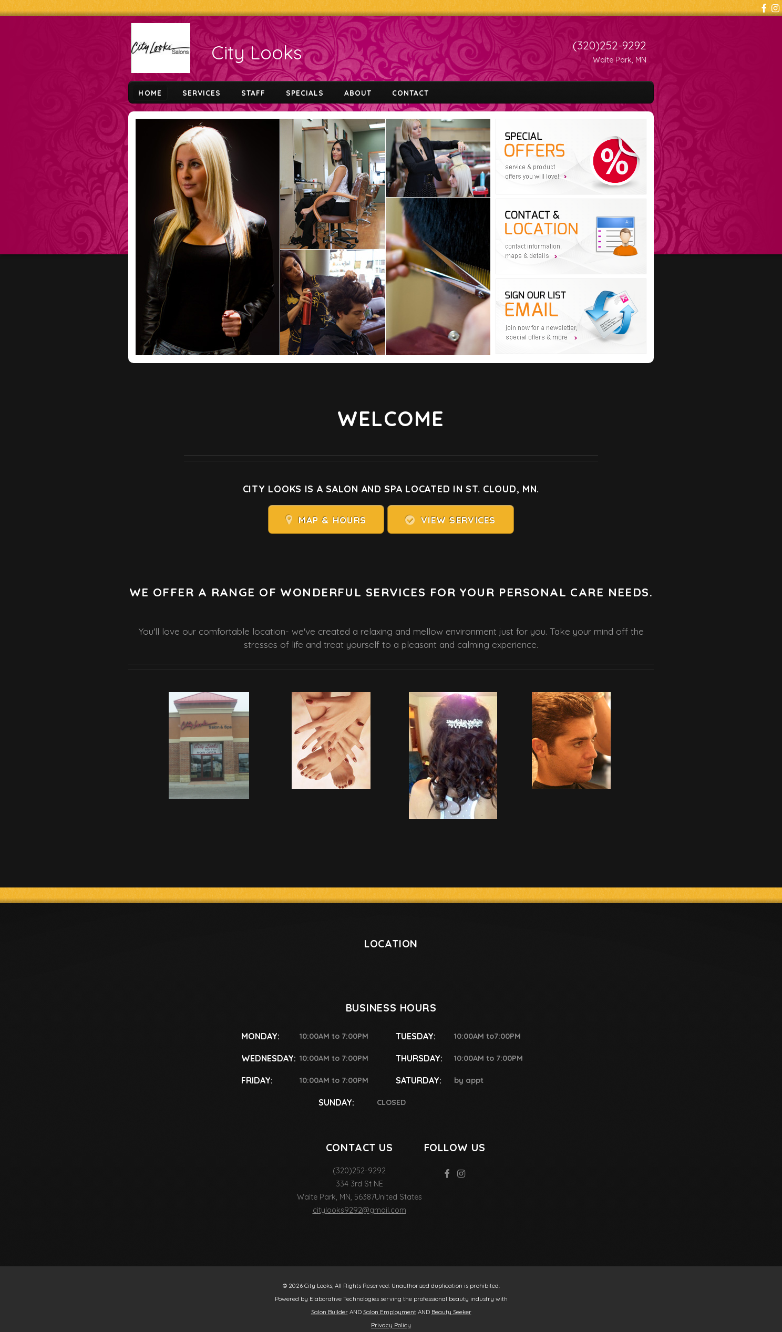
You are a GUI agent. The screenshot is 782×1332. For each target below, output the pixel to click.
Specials (305, 92)
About (358, 92)
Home (149, 92)
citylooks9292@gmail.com (359, 1210)
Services (201, 92)
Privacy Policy (391, 1325)
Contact (410, 92)
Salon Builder (329, 1312)
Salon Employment (389, 1312)
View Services (458, 519)
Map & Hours (332, 519)
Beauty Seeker (451, 1312)
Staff (253, 92)
